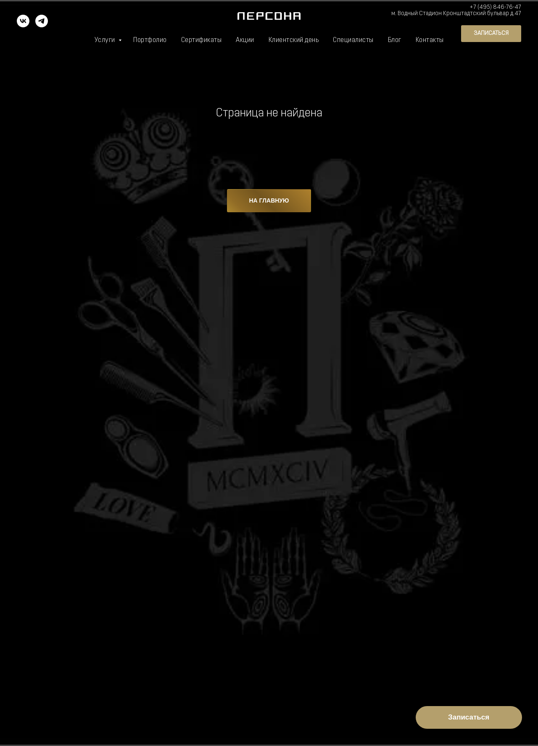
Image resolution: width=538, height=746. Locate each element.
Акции (245, 40)
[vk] (23, 25)
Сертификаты (201, 40)
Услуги (106, 40)
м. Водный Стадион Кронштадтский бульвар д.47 (456, 14)
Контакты (430, 40)
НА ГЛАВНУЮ (269, 200)
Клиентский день (294, 40)
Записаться (468, 717)
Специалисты (353, 40)
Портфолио (150, 40)
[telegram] (41, 25)
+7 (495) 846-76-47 (495, 7)
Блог (394, 40)
